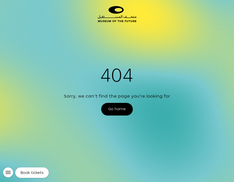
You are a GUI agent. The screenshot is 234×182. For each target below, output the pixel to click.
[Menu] (8, 172)
